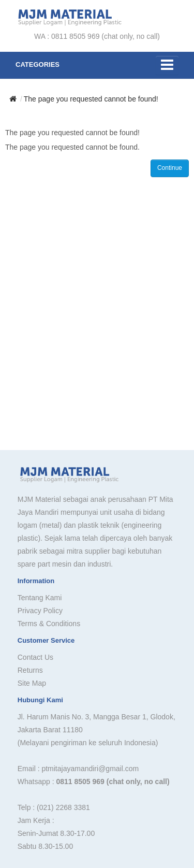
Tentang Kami (40, 598)
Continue (169, 167)
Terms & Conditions (49, 623)
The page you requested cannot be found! (91, 99)
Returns (30, 670)
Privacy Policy (40, 610)
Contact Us (35, 657)
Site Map (32, 683)
